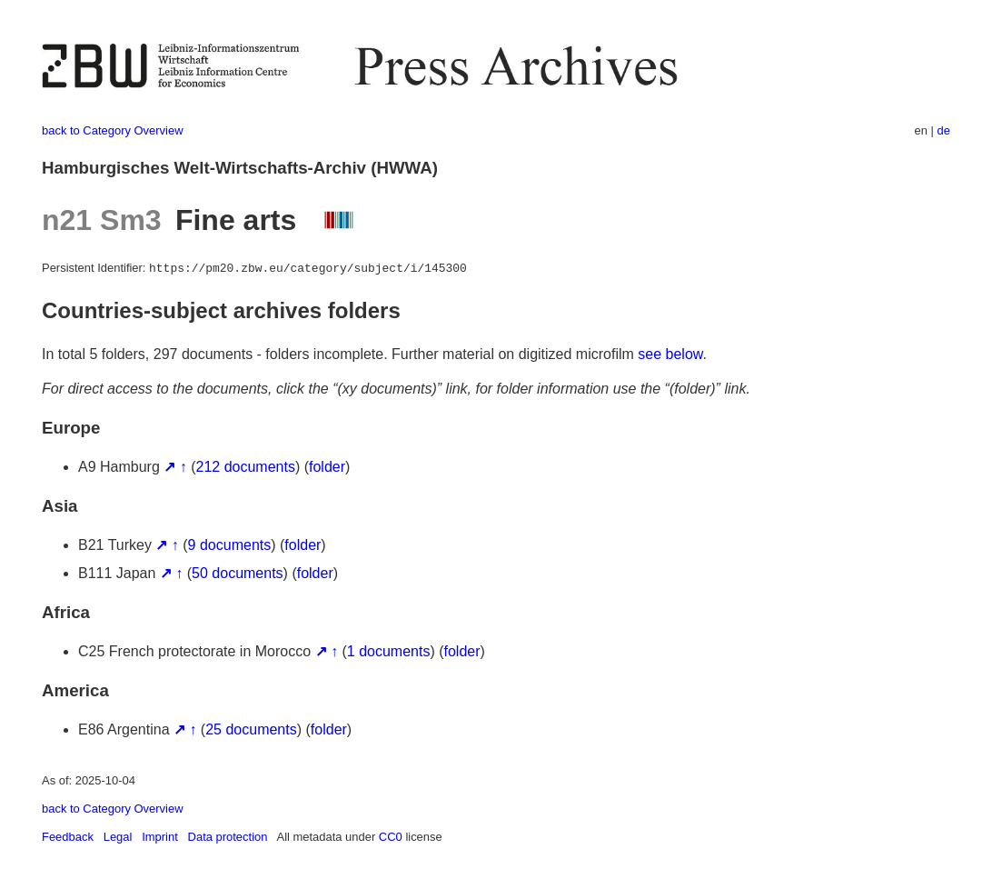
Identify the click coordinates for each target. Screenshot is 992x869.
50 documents (237, 573)
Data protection (228, 837)
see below (670, 354)
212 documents (245, 466)
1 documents (389, 651)
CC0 (390, 837)
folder (327, 466)
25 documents (251, 729)
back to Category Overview (113, 130)
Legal (118, 837)
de (943, 130)
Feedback (68, 837)
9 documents (230, 545)
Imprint (160, 837)
